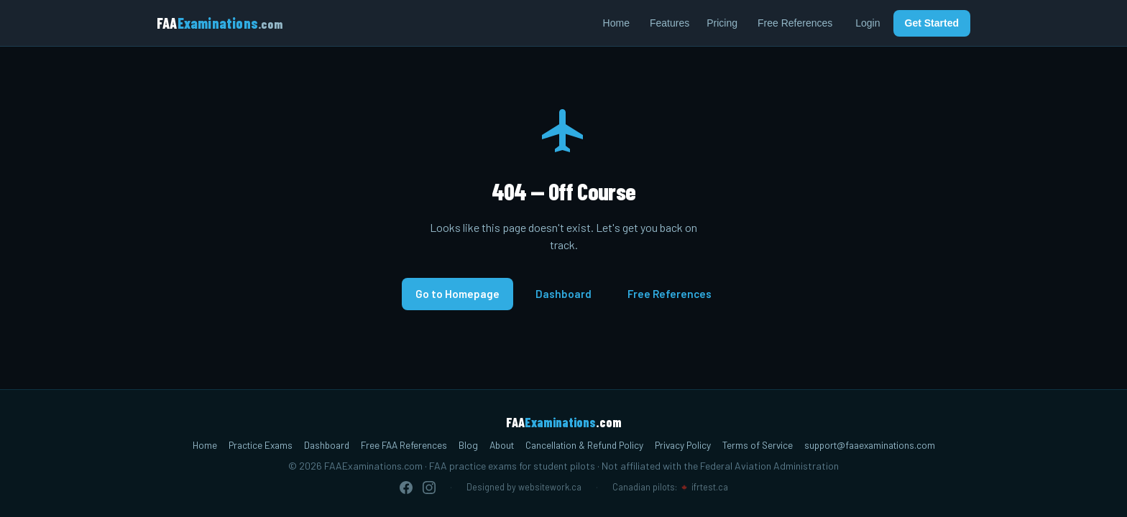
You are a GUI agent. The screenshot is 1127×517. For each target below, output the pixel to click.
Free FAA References (404, 445)
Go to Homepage (457, 293)
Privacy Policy (683, 445)
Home (616, 23)
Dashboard (563, 293)
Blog (468, 445)
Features (669, 23)
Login (867, 23)
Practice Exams (261, 445)
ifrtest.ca (709, 487)
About (501, 445)
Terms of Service (757, 445)
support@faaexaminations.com (869, 445)
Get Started (932, 23)
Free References (795, 23)
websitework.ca (549, 487)
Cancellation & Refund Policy (584, 445)
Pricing (722, 23)
